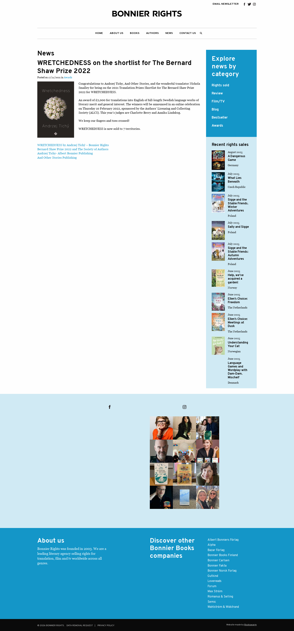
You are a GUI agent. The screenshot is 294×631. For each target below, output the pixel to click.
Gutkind (213, 576)
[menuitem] (99, 33)
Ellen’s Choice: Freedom (238, 300)
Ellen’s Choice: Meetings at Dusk (238, 322)
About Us (116, 33)
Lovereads (214, 581)
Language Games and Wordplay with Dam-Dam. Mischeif (237, 370)
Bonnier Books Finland (223, 555)
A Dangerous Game (236, 158)
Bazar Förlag (216, 550)
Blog (215, 110)
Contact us (187, 33)
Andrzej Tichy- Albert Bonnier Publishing (65, 153)
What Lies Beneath (235, 180)
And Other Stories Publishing (57, 157)
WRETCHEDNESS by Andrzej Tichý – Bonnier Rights (73, 145)
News (169, 33)
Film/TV (218, 101)
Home (99, 33)
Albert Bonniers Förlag (223, 540)
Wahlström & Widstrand (223, 607)
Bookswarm (250, 624)
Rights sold (220, 85)
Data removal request (80, 625)
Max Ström (215, 591)
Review (217, 93)
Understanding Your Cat (238, 344)
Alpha (211, 545)
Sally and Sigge (238, 227)
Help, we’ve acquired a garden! (236, 278)
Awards (68, 77)
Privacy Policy (106, 625)
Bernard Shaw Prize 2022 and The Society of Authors (72, 149)
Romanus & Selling (220, 597)
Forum (212, 586)
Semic (212, 602)
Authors (152, 33)
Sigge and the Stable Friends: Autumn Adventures (238, 253)
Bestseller (220, 118)
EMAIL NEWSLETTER (226, 4)
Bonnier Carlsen (218, 560)
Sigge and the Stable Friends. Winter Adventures (238, 205)
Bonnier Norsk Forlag (222, 571)
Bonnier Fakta (217, 566)
